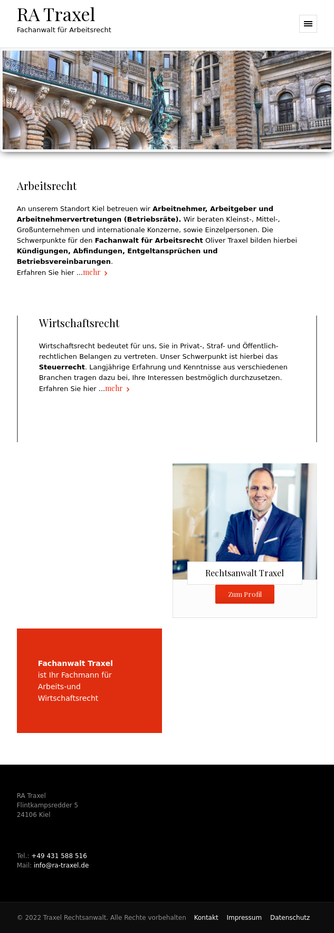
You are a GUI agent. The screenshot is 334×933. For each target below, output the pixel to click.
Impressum (244, 917)
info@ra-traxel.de (61, 865)
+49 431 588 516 (59, 856)
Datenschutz (290, 917)
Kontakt (206, 917)
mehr (92, 272)
